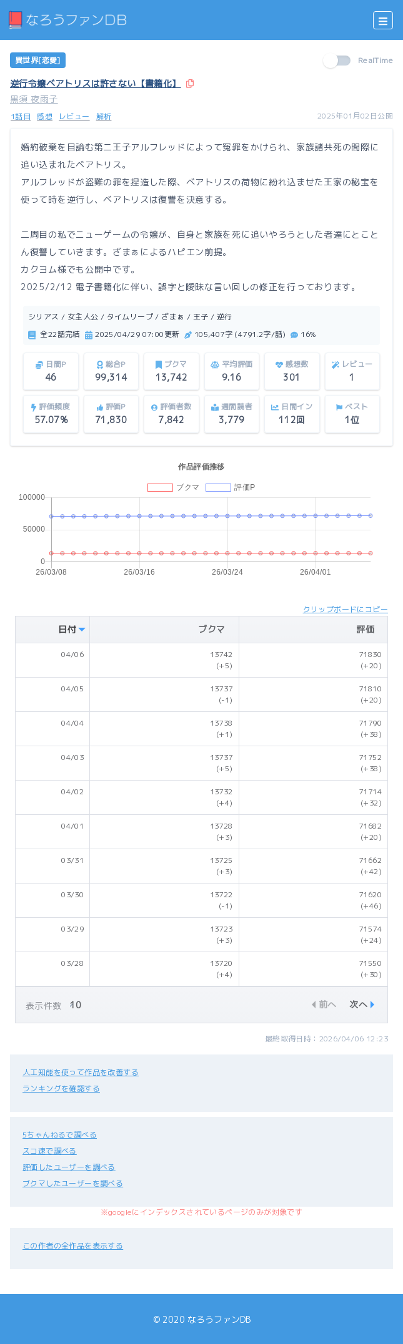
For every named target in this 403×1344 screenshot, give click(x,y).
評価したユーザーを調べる (69, 1167)
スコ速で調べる (49, 1151)
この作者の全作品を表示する (72, 1245)
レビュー (74, 116)
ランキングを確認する (61, 1088)
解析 (104, 116)
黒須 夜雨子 (33, 99)
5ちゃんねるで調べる (59, 1134)
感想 (44, 116)
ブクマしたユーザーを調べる (72, 1183)
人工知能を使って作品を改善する (80, 1072)
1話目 (21, 116)
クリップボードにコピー (345, 609)
